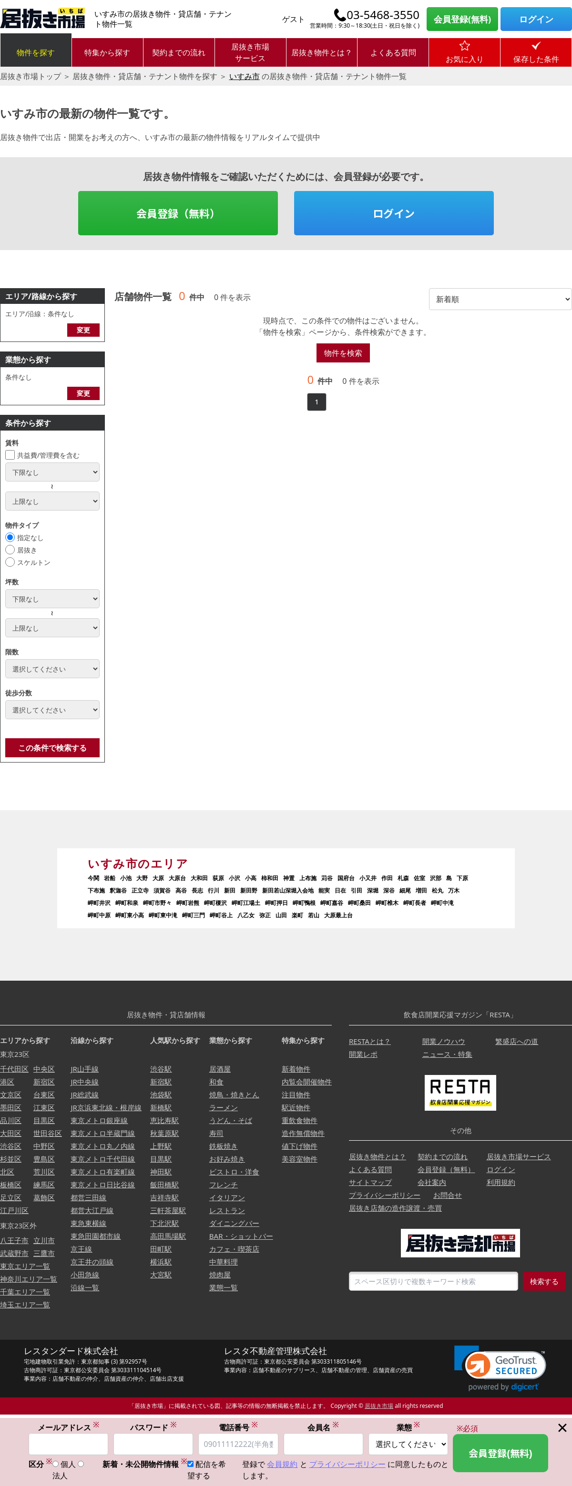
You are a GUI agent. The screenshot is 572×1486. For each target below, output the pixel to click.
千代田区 (14, 1069)
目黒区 (44, 1120)
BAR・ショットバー (241, 1236)
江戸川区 (14, 1210)
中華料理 (223, 1261)
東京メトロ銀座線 (99, 1120)
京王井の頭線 (92, 1261)
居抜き (27, 549)
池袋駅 (161, 1094)
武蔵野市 (14, 1253)
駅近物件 (296, 1107)
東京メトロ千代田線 (103, 1159)
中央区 (44, 1069)
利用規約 (501, 1182)
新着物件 (296, 1069)
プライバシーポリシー (384, 1195)
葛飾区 (44, 1197)
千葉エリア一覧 (25, 1291)
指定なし (30, 537)
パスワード (153, 1427)
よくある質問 (393, 52)
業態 (408, 1427)
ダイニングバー (234, 1223)
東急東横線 (88, 1223)
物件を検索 (343, 353)
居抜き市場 (379, 1406)
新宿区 (44, 1081)
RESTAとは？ (370, 1041)
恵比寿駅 (164, 1120)
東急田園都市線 (96, 1236)
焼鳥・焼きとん (234, 1094)
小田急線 (85, 1274)
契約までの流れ (178, 52)
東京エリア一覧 (25, 1266)
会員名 (323, 1427)
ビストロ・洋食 (234, 1171)
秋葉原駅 (164, 1133)
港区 (7, 1081)
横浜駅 (161, 1261)
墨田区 (10, 1107)
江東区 (44, 1107)
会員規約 (282, 1464)
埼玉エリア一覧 (25, 1304)
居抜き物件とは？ (321, 52)
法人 (60, 1476)
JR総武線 (84, 1094)
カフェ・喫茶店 (234, 1249)
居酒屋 (220, 1069)
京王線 (81, 1249)
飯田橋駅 (164, 1184)
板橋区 (10, 1184)
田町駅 (161, 1249)
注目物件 (296, 1094)
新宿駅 (161, 1081)
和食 (216, 1081)
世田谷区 (47, 1133)
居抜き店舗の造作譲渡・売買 (395, 1208)
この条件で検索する (52, 748)
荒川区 (44, 1171)
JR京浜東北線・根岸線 (106, 1107)
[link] (500, 1369)
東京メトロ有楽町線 (103, 1171)
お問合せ (447, 1195)
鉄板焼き (223, 1146)
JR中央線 (84, 1081)
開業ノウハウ (443, 1041)
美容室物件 (299, 1159)
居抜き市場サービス (250, 52)
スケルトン (34, 562)
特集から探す (107, 52)
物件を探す (36, 52)
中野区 (44, 1146)
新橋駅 (161, 1107)
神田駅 (161, 1171)
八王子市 (14, 1240)
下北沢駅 (164, 1223)
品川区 (10, 1120)
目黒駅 (161, 1159)
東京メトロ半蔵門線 (103, 1133)
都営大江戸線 (92, 1210)
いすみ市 (244, 76)
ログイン (536, 19)
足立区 (10, 1197)
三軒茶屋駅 (168, 1210)
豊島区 (44, 1159)
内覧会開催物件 (307, 1081)
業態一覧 (223, 1287)
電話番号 (238, 1427)
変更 (83, 329)
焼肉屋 (220, 1274)
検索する (544, 1281)
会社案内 (432, 1182)
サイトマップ (370, 1182)
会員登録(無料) (462, 19)
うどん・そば (230, 1120)
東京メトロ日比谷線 (103, 1184)
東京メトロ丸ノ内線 (103, 1146)
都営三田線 (88, 1197)
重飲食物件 (299, 1120)
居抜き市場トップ (30, 76)
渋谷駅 (161, 1069)
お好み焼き (227, 1159)
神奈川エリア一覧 (28, 1279)
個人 (68, 1464)
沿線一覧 (85, 1287)
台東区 (44, 1094)
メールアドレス (69, 1427)
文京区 (10, 1094)
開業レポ (363, 1054)
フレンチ (223, 1184)
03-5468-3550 (383, 14)
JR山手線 (84, 1069)
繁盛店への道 (516, 1041)
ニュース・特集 (447, 1054)
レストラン (227, 1210)
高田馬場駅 (168, 1236)
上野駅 (161, 1146)
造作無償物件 (303, 1133)
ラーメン (223, 1107)
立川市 (44, 1240)
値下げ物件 (299, 1146)
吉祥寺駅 (164, 1197)
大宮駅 (161, 1274)
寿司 (216, 1133)
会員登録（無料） (178, 213)
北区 (7, 1171)
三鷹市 (44, 1253)
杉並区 (10, 1159)
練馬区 (44, 1184)
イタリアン (227, 1197)
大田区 (10, 1133)
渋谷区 (10, 1146)
